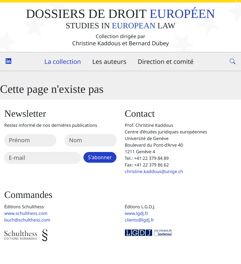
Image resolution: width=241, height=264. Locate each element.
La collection (62, 61)
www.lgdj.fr (136, 213)
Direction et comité (166, 61)
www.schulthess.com (26, 213)
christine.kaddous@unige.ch (154, 172)
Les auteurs (109, 61)
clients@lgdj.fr (139, 220)
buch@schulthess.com (27, 220)
